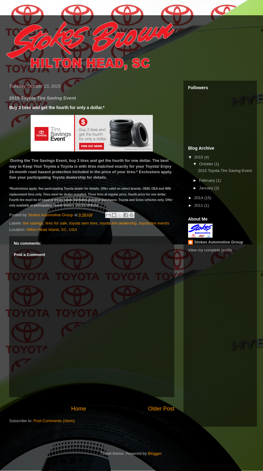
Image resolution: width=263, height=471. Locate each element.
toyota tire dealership (118, 223)
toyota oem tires (83, 223)
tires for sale (56, 223)
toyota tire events (154, 223)
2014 (199, 197)
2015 (199, 157)
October (206, 164)
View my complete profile (210, 250)
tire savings (33, 223)
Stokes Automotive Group (218, 242)
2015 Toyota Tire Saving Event (225, 170)
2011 (199, 205)
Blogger (154, 453)
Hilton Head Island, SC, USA (51, 229)
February (207, 180)
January (206, 188)
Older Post (161, 409)
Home (78, 409)
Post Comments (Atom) (54, 420)
